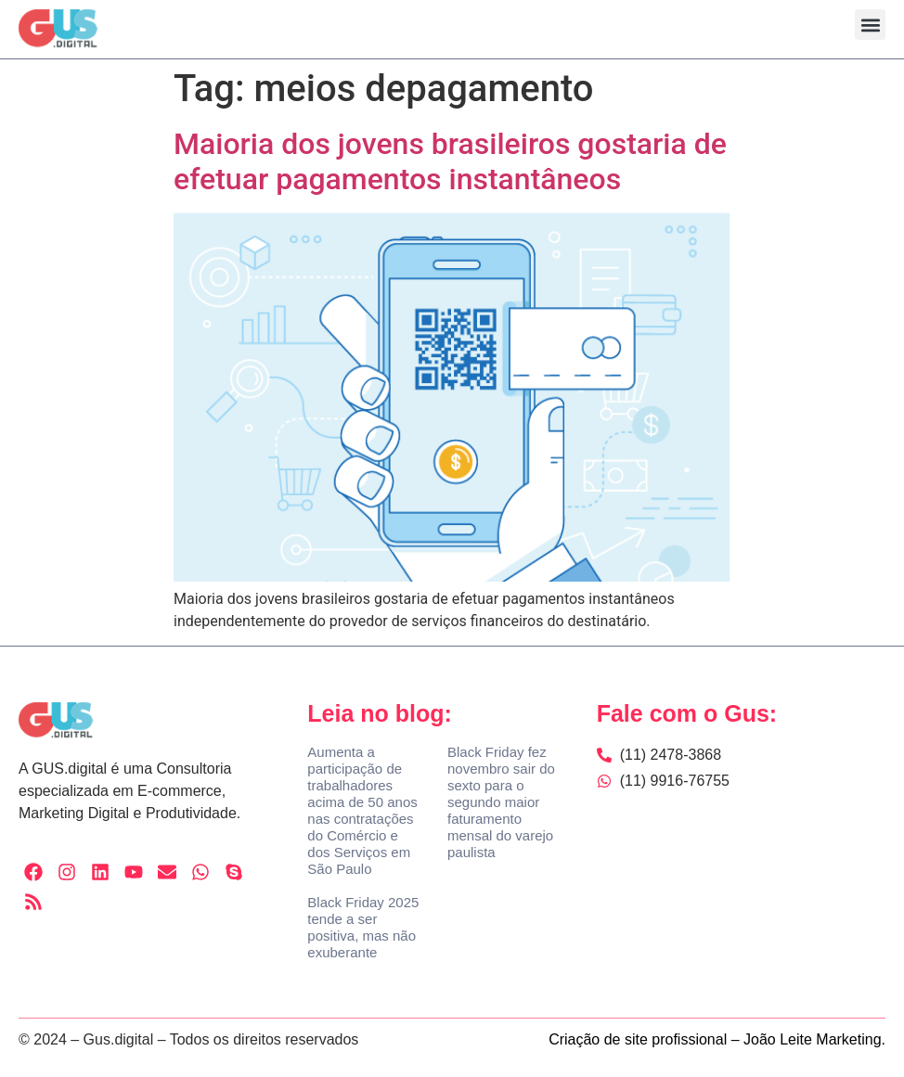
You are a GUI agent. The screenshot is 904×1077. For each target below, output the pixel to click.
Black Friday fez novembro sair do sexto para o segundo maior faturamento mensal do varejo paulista (501, 802)
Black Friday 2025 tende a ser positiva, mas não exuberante (363, 927)
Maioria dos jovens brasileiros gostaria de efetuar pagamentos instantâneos (450, 161)
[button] (870, 24)
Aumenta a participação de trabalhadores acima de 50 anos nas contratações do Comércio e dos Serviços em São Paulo (362, 810)
